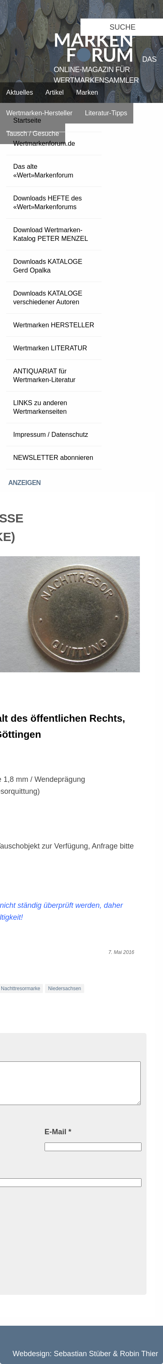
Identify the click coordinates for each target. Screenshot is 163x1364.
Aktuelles (19, 92)
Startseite (27, 120)
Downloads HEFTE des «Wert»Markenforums (47, 202)
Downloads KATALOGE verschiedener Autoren (47, 297)
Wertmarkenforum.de (44, 143)
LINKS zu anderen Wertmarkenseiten (40, 407)
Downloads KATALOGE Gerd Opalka (47, 266)
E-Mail (58, 1132)
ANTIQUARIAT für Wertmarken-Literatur (44, 375)
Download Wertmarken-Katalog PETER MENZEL (50, 234)
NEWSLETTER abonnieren (53, 457)
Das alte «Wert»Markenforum (43, 171)
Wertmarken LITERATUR (50, 348)
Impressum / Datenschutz (50, 434)
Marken (87, 92)
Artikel (54, 92)
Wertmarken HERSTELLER (53, 325)
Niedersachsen (64, 988)
